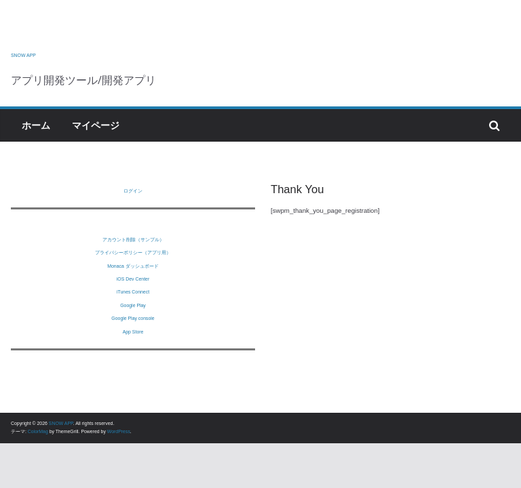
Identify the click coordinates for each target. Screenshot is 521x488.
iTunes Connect (133, 291)
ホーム (36, 125)
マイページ (95, 125)
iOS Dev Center (133, 279)
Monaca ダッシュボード (133, 266)
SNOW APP (23, 55)
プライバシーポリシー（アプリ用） (133, 252)
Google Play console (132, 318)
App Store (133, 331)
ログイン (132, 190)
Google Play (133, 305)
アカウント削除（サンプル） (133, 239)
